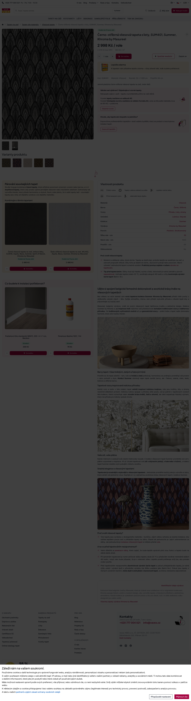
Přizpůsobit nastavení (161, 697)
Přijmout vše (181, 697)
